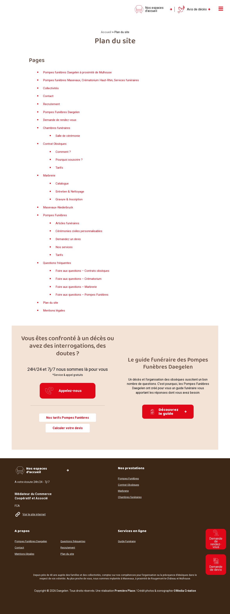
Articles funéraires (68, 226)
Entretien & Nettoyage (70, 194)
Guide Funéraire (127, 541)
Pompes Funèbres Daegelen (62, 115)
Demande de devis (215, 564)
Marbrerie (49, 178)
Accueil (106, 35)
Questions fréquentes (58, 266)
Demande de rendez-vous (61, 123)
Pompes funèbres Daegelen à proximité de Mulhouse (79, 75)
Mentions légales (55, 313)
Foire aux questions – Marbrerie (77, 290)
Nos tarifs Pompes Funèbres (67, 421)
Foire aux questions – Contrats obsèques (84, 274)
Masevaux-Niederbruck (59, 210)
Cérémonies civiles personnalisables (81, 234)
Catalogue (62, 186)
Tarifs (59, 171)
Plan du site (51, 306)
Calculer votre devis (68, 431)
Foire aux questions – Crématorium (79, 282)
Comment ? (63, 155)
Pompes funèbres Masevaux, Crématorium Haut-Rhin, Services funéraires (93, 83)
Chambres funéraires (57, 131)
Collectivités (51, 91)
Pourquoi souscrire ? (70, 163)
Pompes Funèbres (55, 218)
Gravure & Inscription (70, 202)
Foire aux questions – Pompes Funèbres (83, 298)
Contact (48, 99)
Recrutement (51, 107)
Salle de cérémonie (69, 139)
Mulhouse (184, 578)
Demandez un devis (69, 242)
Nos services (65, 250)
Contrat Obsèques (55, 147)
